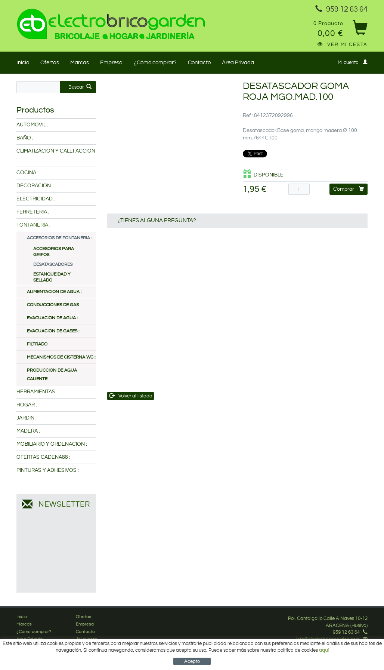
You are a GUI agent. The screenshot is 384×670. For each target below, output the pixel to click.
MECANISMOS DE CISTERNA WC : (61, 357)
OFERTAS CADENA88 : (43, 457)
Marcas (79, 62)
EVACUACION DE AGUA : (52, 318)
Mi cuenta (353, 62)
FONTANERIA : (33, 225)
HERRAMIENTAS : (37, 391)
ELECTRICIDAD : (35, 199)
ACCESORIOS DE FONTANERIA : (59, 238)
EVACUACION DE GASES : (53, 331)
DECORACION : (34, 185)
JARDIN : (26, 418)
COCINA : (27, 172)
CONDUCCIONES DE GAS (53, 304)
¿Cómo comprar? (155, 62)
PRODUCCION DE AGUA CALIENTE (52, 374)
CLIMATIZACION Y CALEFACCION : (55, 155)
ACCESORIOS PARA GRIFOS (53, 251)
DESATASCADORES (52, 264)
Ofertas (49, 62)
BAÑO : (24, 138)
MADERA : (28, 431)
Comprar (348, 189)
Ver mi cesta (343, 44)
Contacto (199, 62)
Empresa (111, 62)
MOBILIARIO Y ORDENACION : (51, 444)
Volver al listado (131, 396)
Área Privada (238, 62)
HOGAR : (26, 405)
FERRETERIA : (32, 212)
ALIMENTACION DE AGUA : (54, 291)
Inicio (22, 62)
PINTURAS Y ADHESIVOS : (47, 470)
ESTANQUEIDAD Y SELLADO (52, 277)
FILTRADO (37, 344)
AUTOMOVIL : (32, 124)
